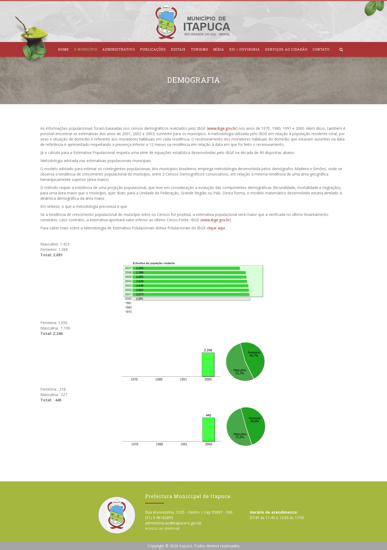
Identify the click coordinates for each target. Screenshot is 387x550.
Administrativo (118, 49)
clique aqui (216, 227)
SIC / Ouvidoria (244, 49)
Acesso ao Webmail (162, 528)
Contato (321, 49)
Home (63, 49)
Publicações (153, 49)
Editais (178, 49)
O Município (85, 49)
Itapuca (185, 545)
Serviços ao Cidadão (286, 49)
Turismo (199, 49)
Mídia (218, 49)
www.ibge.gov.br (222, 128)
